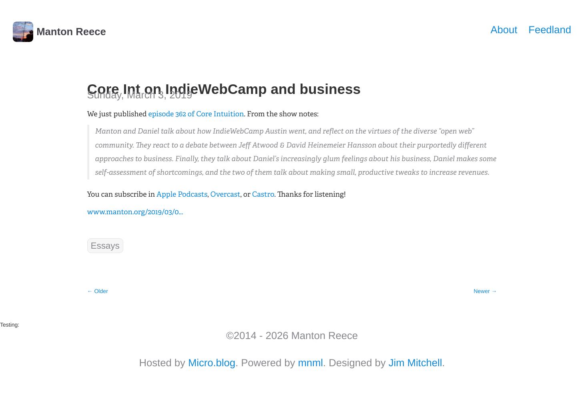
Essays (105, 246)
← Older (97, 291)
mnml (310, 363)
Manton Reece (59, 32)
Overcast (226, 194)
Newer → (485, 291)
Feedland (549, 30)
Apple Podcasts (182, 194)
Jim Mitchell (415, 363)
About (503, 30)
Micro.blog (211, 363)
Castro (263, 194)
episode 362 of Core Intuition (196, 114)
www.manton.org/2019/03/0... (135, 212)
